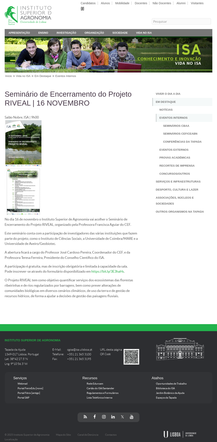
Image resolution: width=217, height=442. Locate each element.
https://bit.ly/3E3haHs (107, 271)
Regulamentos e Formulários (102, 393)
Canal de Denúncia (88, 434)
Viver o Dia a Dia (168, 93)
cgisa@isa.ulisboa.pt (79, 349)
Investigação (66, 33)
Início (8, 76)
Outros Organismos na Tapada (180, 211)
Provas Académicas (174, 157)
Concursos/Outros (174, 173)
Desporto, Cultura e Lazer (177, 189)
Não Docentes (162, 3)
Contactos (111, 434)
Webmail (23, 383)
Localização (11, 439)
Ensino (43, 33)
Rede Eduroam (95, 383)
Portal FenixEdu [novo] (30, 388)
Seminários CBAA (176, 125)
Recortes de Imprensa (177, 165)
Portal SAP (23, 397)
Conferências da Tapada (182, 141)
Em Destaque (43, 76)
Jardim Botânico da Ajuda (170, 393)
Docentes (141, 3)
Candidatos (88, 3)
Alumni (181, 3)
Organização (94, 33)
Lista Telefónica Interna (99, 397)
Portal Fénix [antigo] (29, 393)
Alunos (105, 3)
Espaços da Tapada (166, 397)
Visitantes (197, 3)
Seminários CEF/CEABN (180, 133)
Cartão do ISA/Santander (100, 388)
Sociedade (120, 33)
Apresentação (19, 33)
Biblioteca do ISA (165, 388)
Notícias (165, 109)
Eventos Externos (173, 149)
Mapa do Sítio (63, 434)
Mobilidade (122, 3)
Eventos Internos (65, 76)
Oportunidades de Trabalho (171, 383)
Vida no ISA (144, 33)
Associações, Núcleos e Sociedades (175, 200)
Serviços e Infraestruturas (178, 181)
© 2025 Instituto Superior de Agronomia (27, 434)
